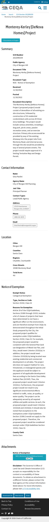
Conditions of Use (32, 501)
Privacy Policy (7, 505)
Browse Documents (33, 508)
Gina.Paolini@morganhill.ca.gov (25, 225)
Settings (44, 2)
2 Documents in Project (11, 40)
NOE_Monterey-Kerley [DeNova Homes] (29, 457)
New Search (19, 496)
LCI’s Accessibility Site (31, 488)
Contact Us (37, 2)
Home (3, 14)
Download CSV (7, 496)
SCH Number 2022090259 (24, 14)
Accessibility (30, 505)
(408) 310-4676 (19, 217)
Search (11, 14)
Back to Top (6, 501)
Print (28, 496)
